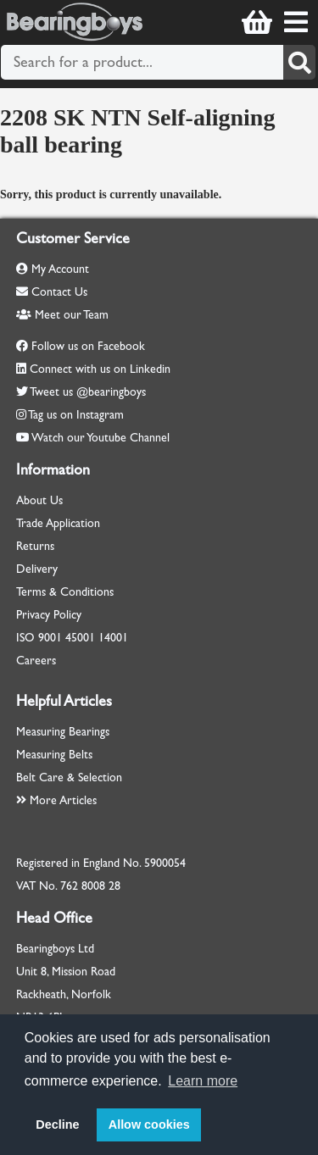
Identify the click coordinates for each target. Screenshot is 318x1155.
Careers (36, 660)
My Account (52, 269)
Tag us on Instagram (76, 415)
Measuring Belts (54, 754)
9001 (50, 637)
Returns (35, 546)
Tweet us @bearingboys (88, 392)
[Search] (299, 62)
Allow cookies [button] (149, 1124)
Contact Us (51, 292)
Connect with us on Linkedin (100, 369)
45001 (80, 637)
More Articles (56, 800)
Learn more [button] (202, 1081)
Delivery (37, 569)
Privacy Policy (48, 615)
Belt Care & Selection (69, 777)
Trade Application (58, 523)
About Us (39, 500)
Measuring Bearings (62, 732)
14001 (113, 637)
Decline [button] (57, 1124)
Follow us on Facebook (88, 346)
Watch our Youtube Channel (100, 437)
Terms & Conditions (65, 592)
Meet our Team (62, 315)
